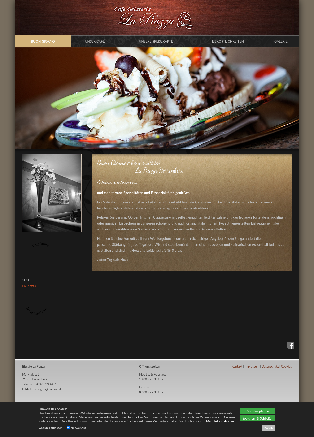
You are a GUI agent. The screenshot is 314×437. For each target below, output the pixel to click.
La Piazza (29, 286)
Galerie (281, 41)
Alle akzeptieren (258, 411)
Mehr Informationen (220, 421)
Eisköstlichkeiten (228, 41)
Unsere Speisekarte (156, 41)
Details (268, 428)
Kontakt (237, 366)
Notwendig (76, 428)
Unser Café (95, 41)
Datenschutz (270, 366)
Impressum (252, 366)
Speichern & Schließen (257, 418)
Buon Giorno (43, 41)
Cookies (286, 366)
